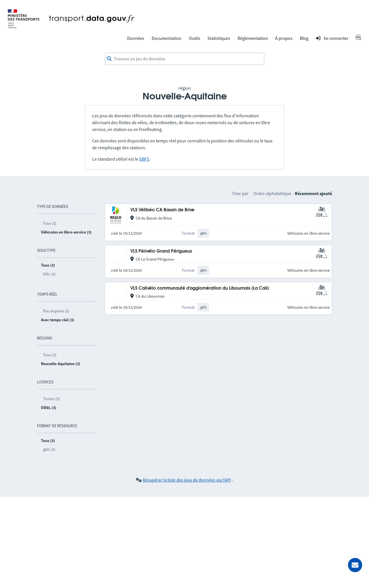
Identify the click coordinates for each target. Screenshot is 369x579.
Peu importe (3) (56, 311)
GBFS (144, 159)
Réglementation (253, 38)
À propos (283, 38)
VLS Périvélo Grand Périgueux (161, 251)
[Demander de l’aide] (355, 565)
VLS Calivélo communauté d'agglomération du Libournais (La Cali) (199, 288)
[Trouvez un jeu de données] (184, 59)
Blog (304, 38)
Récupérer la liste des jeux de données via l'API (187, 480)
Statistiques (218, 38)
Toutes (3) (51, 398)
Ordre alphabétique (272, 193)
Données (135, 38)
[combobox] (184, 59)
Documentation (167, 38)
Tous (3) (49, 223)
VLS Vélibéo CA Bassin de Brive (162, 210)
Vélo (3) (49, 274)
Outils (194, 38)
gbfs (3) (49, 449)
